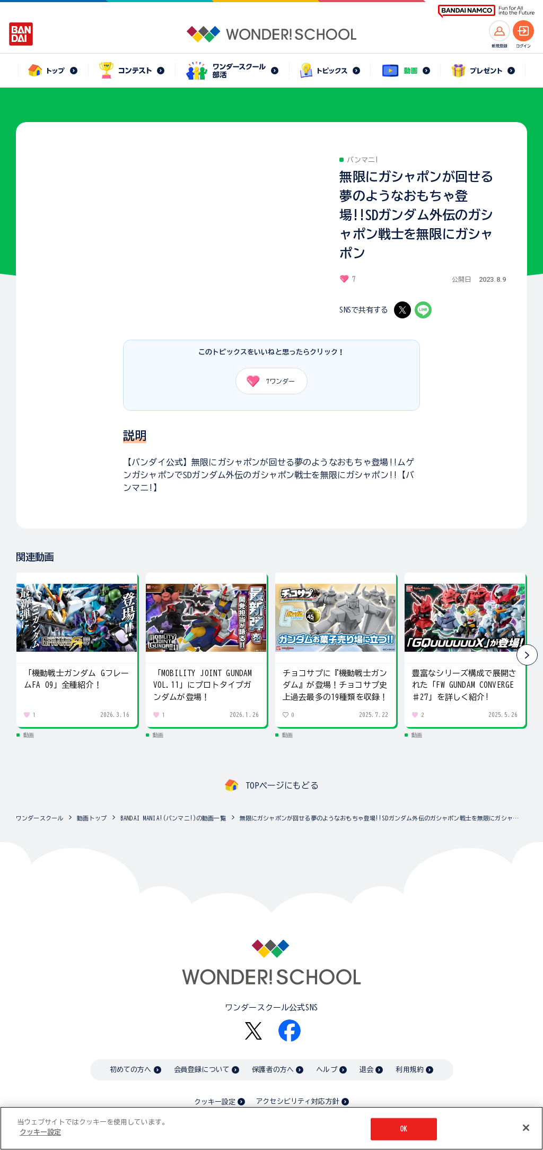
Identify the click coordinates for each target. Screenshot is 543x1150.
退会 (366, 1069)
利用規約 (410, 1069)
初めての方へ (131, 1069)
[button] (527, 654)
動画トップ (92, 818)
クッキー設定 (214, 1102)
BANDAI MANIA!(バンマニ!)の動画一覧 (173, 818)
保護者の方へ (273, 1069)
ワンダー (267, 381)
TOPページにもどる (282, 785)
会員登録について (202, 1069)
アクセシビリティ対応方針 (297, 1101)
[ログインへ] (523, 30)
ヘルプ (326, 1069)
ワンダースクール (39, 818)
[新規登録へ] (499, 30)
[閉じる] (526, 1127)
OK (403, 1129)
